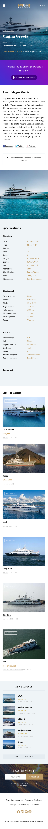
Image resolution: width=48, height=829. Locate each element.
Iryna (20, 742)
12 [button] (20, 214)
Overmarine (22, 713)
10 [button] (17, 214)
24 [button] (35, 214)
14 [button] (22, 214)
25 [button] (36, 214)
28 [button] (40, 214)
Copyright (12, 804)
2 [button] (7, 214)
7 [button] (13, 214)
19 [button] (29, 214)
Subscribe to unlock (25, 77)
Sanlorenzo (21, 725)
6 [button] (12, 214)
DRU (4, 484)
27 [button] (39, 214)
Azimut (20, 702)
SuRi (5, 661)
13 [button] (21, 214)
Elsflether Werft (9, 45)
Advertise (10, 800)
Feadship (5, 437)
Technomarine (25, 707)
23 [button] (34, 214)
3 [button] (8, 214)
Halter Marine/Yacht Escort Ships (13, 669)
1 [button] (6, 214)
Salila (5, 475)
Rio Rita (7, 615)
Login (42, 6)
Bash (5, 522)
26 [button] (38, 214)
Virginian (7, 568)
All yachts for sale (24, 757)
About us (19, 800)
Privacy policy (23, 804)
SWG (20, 696)
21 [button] (31, 214)
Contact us (35, 804)
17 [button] (26, 214)
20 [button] (30, 214)
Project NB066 (24, 730)
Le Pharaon (8, 429)
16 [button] (25, 214)
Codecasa (5, 526)
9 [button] (16, 214)
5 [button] (11, 214)
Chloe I (21, 719)
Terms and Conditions (33, 800)
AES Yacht (21, 736)
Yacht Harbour (24, 6)
